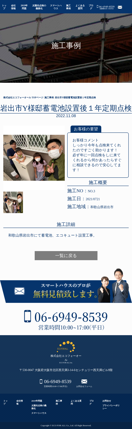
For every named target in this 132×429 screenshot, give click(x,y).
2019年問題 (36, 401)
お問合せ (106, 401)
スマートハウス (38, 413)
